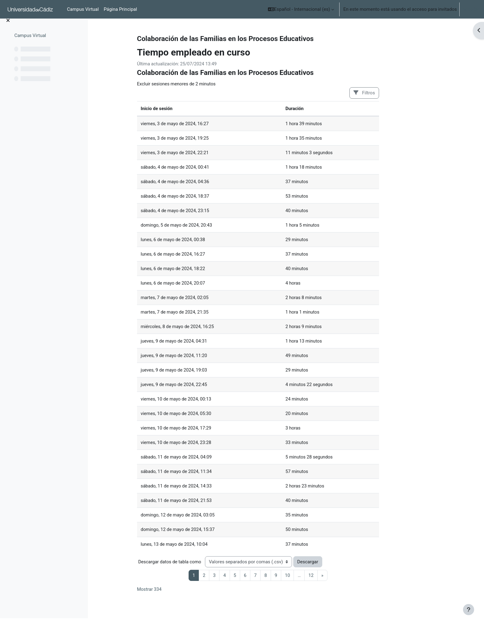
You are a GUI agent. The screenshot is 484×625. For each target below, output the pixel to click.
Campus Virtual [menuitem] (83, 9)
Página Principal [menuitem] (120, 9)
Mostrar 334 (172, 594)
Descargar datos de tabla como (193, 566)
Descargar (332, 566)
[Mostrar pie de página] (468, 609)
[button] (301, 9)
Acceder (470, 9)
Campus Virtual (30, 42)
